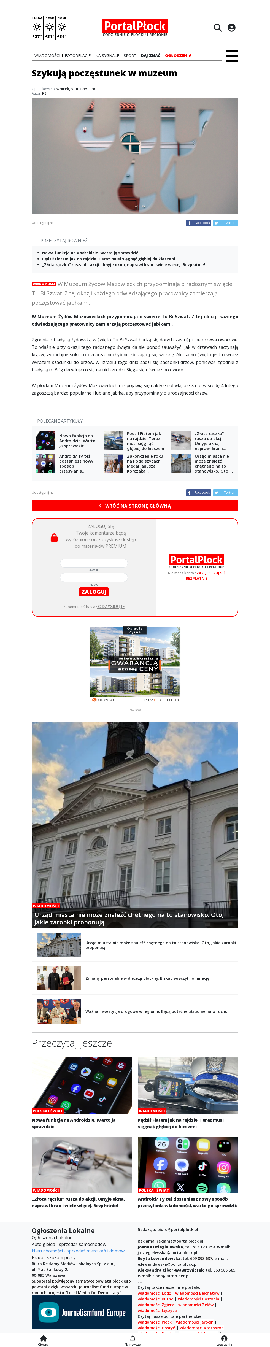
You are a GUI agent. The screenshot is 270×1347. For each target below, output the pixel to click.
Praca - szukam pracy (53, 1257)
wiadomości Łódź (154, 1293)
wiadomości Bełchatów (197, 1293)
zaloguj (94, 591)
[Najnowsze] (133, 1339)
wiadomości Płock (155, 1322)
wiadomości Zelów (196, 1304)
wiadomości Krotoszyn (202, 1327)
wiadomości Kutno (156, 1299)
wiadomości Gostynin (198, 1299)
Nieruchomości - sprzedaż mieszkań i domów (78, 1251)
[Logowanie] (224, 1339)
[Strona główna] (43, 1339)
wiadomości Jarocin (195, 1322)
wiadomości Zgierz (156, 1304)
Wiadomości (44, 284)
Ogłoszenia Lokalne (52, 1238)
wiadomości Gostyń (156, 1327)
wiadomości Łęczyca (157, 1310)
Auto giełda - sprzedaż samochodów (69, 1244)
